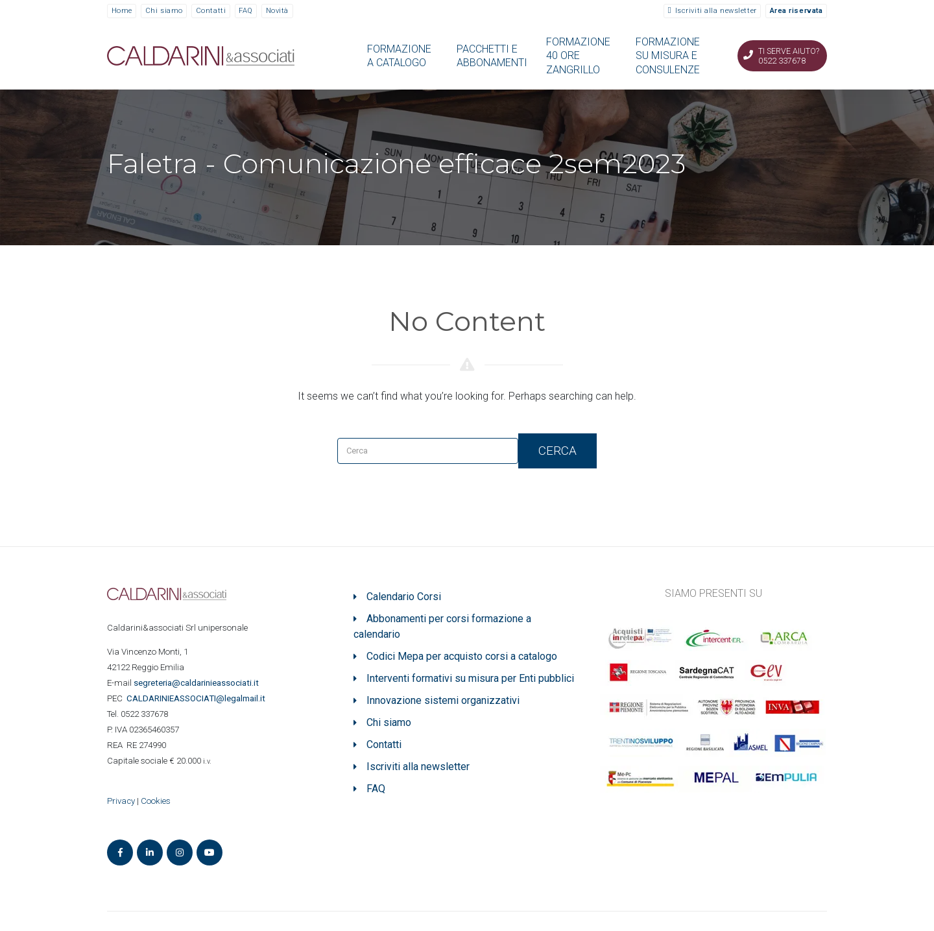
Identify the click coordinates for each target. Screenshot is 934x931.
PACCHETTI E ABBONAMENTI (492, 56)
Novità (277, 10)
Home (122, 10)
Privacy (121, 801)
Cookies (156, 801)
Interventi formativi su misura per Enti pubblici (470, 678)
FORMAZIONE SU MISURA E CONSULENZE (668, 56)
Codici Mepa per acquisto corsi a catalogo (461, 656)
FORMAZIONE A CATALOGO (399, 56)
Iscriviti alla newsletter (716, 10)
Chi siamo (164, 10)
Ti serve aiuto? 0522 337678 (788, 56)
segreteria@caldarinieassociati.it (197, 683)
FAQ (246, 10)
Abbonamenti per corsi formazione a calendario (442, 626)
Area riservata (796, 10)
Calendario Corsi (403, 596)
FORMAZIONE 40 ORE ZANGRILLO (578, 56)
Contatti (211, 10)
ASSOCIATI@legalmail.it (197, 698)
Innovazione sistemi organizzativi (443, 700)
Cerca (557, 450)
